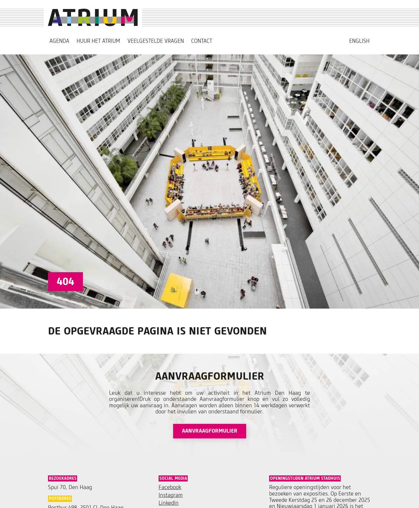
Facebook (170, 487)
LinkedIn (169, 503)
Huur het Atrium (98, 41)
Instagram (171, 495)
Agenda (59, 41)
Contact (201, 41)
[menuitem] (359, 41)
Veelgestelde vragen (155, 41)
